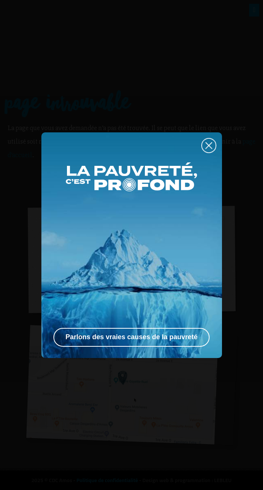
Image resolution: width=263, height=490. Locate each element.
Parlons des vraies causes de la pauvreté (131, 337)
